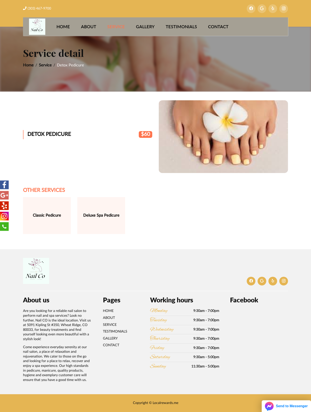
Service (116, 26)
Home (63, 26)
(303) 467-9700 (37, 8)
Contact (218, 26)
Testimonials (181, 26)
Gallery (145, 26)
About (88, 26)
